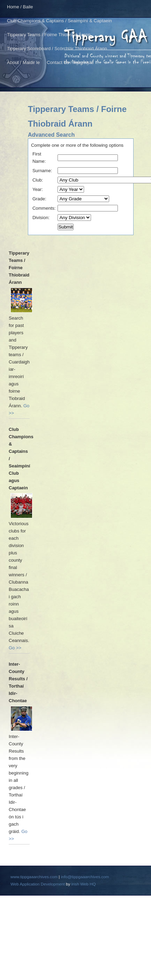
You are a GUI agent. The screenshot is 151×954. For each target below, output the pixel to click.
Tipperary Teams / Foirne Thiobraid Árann (49, 34)
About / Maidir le (23, 62)
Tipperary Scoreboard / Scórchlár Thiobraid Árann (57, 48)
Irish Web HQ (83, 884)
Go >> (15, 647)
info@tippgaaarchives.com (85, 876)
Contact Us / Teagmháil (70, 62)
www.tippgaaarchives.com (34, 876)
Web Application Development (37, 884)
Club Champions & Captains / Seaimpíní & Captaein (59, 20)
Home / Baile (20, 6)
